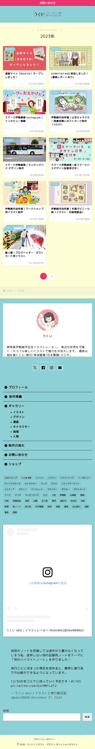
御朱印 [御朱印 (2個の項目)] (63, 500)
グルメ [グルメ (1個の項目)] (54, 483)
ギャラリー (16, 406)
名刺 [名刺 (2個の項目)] (6, 500)
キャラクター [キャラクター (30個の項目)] (31, 483)
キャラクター (21, 427)
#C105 (76, 681)
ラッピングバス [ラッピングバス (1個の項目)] (32, 495)
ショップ (14, 464)
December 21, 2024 (46, 697)
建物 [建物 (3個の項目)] (54, 500)
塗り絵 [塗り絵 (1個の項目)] (45, 500)
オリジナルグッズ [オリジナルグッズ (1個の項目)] (12, 483)
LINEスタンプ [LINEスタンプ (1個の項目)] (11, 477)
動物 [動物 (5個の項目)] (82, 495)
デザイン (18, 417)
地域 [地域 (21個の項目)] (27, 500)
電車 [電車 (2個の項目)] (6, 512)
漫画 (16, 422)
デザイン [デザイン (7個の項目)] (23, 489)
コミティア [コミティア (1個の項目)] (9, 489)
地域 (16, 431)
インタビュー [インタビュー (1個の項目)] (84, 477)
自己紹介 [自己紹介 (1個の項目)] (76, 506)
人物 (16, 436)
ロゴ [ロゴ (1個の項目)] (45, 495)
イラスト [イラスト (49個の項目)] (52, 477)
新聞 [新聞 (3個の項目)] (6, 506)
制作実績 (15, 397)
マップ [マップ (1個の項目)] (7, 495)
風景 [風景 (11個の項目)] (15, 512)
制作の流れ (16, 445)
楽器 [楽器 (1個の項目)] (58, 506)
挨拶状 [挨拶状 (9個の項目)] (73, 500)
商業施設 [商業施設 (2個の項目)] (17, 500)
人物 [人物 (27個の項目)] (53, 495)
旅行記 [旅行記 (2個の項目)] (28, 506)
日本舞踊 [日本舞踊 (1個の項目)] (39, 506)
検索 (6, 711)
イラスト (18, 412)
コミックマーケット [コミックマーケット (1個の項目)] (70, 483)
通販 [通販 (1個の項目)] (87, 506)
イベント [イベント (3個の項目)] (39, 477)
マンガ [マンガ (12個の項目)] (18, 495)
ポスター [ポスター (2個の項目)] (65, 489)
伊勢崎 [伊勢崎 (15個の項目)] (63, 495)
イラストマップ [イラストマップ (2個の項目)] (67, 477)
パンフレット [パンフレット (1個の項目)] (37, 489)
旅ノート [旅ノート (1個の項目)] (17, 506)
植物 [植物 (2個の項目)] (50, 506)
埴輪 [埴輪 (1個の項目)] (35, 500)
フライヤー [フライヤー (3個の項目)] (52, 489)
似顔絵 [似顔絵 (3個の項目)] (73, 495)
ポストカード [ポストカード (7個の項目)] (80, 489)
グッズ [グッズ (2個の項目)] (44, 483)
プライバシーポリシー (44, 739)
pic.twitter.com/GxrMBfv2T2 (34, 686)
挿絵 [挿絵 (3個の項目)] (83, 500)
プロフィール (18, 387)
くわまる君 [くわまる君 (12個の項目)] (26, 477)
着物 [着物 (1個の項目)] (66, 506)
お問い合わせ (18, 455)
